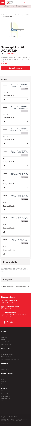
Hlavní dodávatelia (6, 344)
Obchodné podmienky (7, 354)
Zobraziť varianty (15, 68)
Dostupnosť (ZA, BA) (9, 95)
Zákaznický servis (5, 396)
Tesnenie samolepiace (20, 15)
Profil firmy (4, 337)
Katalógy (3, 384)
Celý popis (4, 63)
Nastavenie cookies (6, 423)
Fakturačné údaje (5, 398)
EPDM (27, 15)
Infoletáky (3, 381)
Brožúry (3, 379)
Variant (5, 85)
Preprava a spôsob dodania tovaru (10, 359)
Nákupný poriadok (6, 356)
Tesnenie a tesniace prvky (8, 15)
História (3, 339)
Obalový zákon (5, 369)
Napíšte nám (8, 308)
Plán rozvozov (4, 401)
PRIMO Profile (10, 53)
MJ (4, 99)
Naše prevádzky (5, 394)
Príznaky (5, 92)
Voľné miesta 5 (5, 342)
